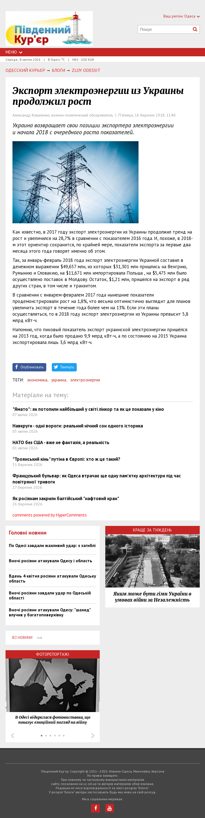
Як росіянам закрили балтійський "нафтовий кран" (65, 498)
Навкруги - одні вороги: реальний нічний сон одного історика (77, 426)
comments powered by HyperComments (49, 515)
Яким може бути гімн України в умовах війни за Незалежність (152, 597)
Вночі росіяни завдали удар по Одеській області (50, 595)
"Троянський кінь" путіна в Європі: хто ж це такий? (66, 459)
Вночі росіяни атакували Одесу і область (50, 560)
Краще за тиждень (152, 530)
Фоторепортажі (52, 654)
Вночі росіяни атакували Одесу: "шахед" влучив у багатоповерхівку (50, 612)
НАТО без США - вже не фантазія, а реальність (60, 442)
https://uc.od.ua (49, 29)
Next (92, 735)
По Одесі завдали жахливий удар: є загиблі (52, 545)
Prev (12, 735)
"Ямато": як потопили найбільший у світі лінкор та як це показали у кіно (88, 409)
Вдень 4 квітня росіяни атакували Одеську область (52, 578)
